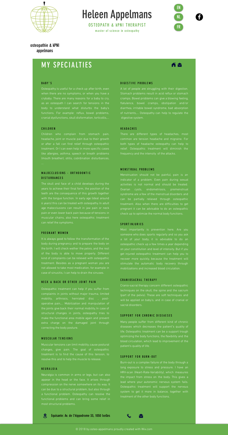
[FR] (178, 27)
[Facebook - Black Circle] (199, 17)
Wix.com (146, 429)
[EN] (178, 8)
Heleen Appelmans (117, 14)
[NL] (178, 17)
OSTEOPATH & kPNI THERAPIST (117, 25)
